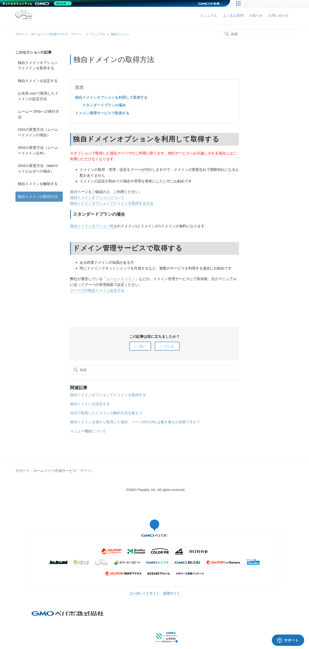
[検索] (257, 34)
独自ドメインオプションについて (97, 197)
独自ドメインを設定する (38, 81)
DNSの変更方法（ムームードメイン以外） (38, 150)
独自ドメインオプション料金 (93, 226)
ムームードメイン (120, 279)
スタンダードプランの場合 (104, 105)
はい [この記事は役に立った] (142, 346)
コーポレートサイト (144, 593)
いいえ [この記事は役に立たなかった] (169, 346)
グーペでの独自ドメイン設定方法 (97, 290)
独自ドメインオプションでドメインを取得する (38, 65)
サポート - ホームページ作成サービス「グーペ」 (49, 34)
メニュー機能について (88, 431)
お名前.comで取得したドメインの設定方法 (38, 96)
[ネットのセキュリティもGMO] (37, 3)
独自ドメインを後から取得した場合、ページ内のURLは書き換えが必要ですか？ (135, 422)
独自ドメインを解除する (38, 184)
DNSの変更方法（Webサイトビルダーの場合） (38, 168)
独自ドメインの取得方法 (38, 196)
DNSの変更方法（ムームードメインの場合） (38, 132)
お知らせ (256, 15)
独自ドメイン (120, 34)
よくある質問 (233, 15)
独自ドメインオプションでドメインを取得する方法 (111, 203)
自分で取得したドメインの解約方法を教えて (106, 413)
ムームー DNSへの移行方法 (38, 114)
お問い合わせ (278, 15)
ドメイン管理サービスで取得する (102, 113)
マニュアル (208, 15)
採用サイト (171, 593)
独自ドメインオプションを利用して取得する (111, 97)
